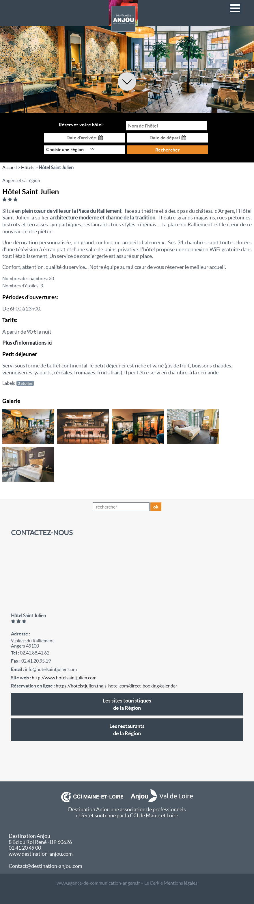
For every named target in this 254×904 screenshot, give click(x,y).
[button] (235, 8)
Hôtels (27, 167)
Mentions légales (180, 882)
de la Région (127, 704)
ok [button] (155, 506)
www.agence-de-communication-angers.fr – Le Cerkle (110, 882)
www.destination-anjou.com (41, 854)
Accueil (9, 167)
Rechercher (167, 149)
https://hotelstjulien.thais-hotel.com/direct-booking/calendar (116, 685)
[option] (127, 69)
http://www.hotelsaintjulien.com (64, 677)
